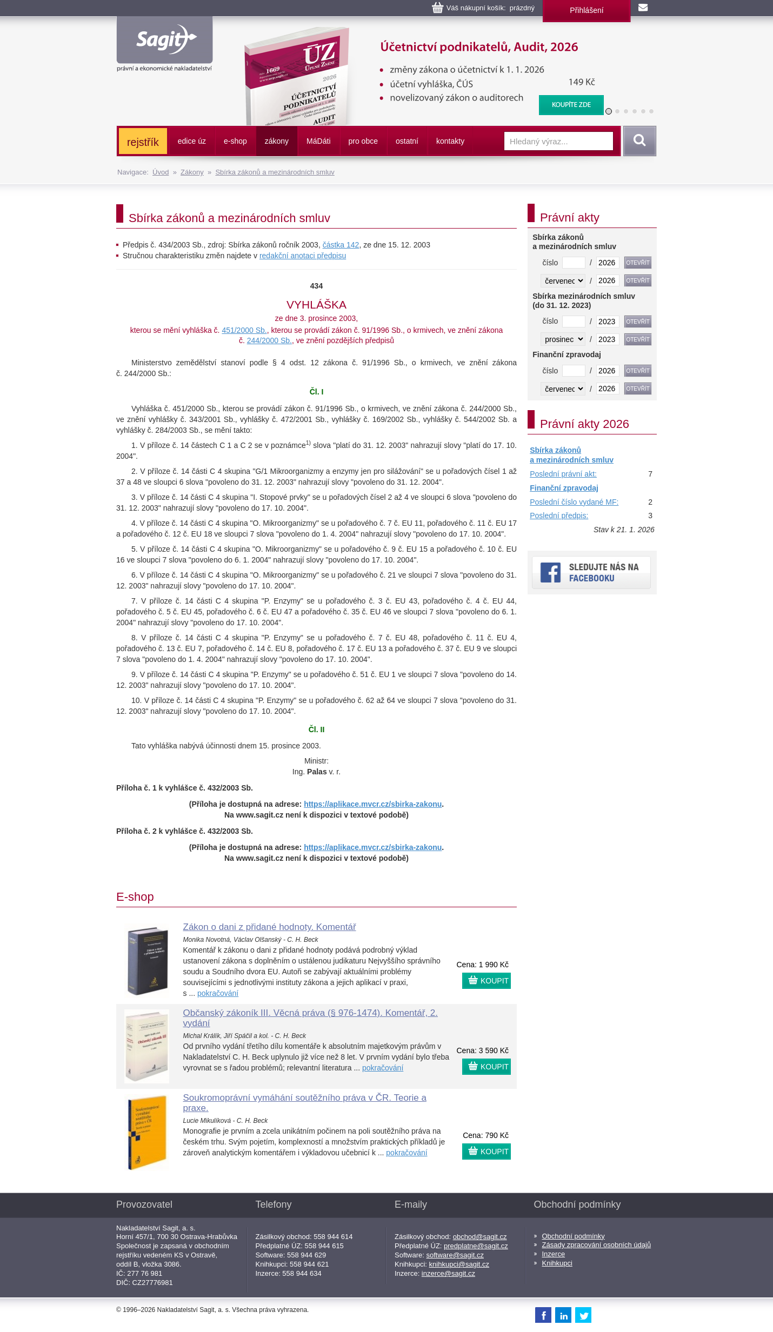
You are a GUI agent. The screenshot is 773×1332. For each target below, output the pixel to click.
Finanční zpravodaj (564, 488)
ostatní (407, 141)
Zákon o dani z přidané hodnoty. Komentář (269, 927)
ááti (318, 141)
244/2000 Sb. (269, 340)
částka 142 (341, 244)
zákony (277, 141)
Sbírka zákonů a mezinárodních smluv (274, 172)
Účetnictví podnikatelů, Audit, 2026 (417, 32)
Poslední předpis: (559, 515)
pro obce (363, 141)
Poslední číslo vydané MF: (574, 502)
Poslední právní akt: (563, 474)
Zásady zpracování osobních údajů (596, 1245)
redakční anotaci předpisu (302, 255)
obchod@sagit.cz (480, 1237)
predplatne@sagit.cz (476, 1246)
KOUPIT (495, 980)
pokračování (217, 993)
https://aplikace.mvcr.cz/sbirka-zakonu (373, 804)
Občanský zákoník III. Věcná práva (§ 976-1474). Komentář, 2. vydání (310, 1018)
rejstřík (143, 142)
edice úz (192, 141)
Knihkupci (557, 1263)
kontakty (450, 141)
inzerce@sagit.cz (448, 1273)
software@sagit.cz (455, 1255)
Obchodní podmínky (573, 1236)
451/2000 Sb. (244, 330)
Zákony (192, 172)
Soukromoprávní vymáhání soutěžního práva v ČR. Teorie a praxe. (305, 1103)
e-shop (235, 141)
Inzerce (553, 1254)
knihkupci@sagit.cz (459, 1264)
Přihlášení (586, 10)
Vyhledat (637, 141)
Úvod (160, 172)
